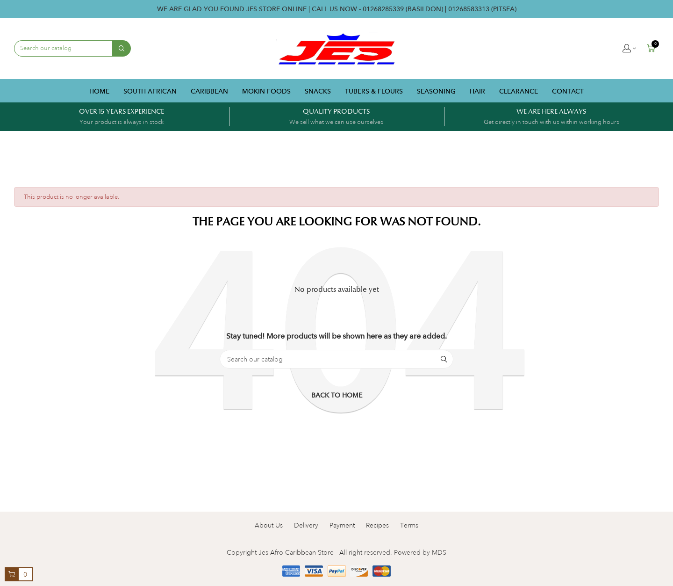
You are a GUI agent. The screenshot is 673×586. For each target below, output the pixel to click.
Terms (409, 525)
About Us (269, 525)
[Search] (336, 359)
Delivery (306, 525)
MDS (439, 552)
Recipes (377, 525)
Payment (342, 525)
